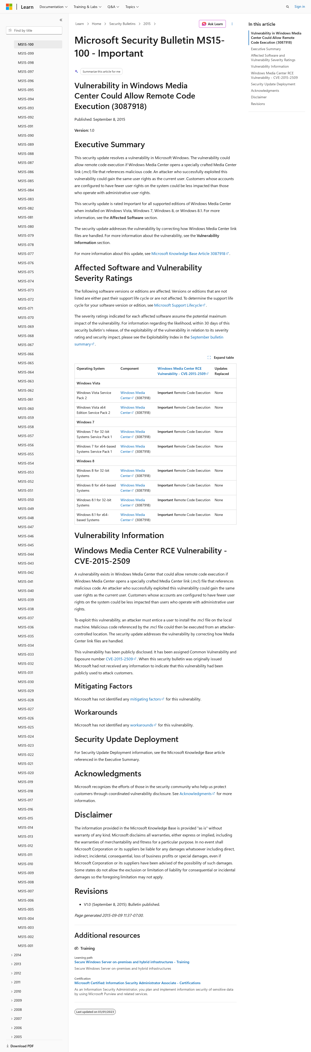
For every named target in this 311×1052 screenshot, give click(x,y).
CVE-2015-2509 (119, 658)
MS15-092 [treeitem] (26, 117)
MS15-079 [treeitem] (26, 235)
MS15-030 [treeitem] (26, 681)
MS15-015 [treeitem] (25, 818)
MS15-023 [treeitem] (26, 745)
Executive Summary (266, 48)
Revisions (258, 103)
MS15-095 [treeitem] (26, 89)
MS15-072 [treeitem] (26, 299)
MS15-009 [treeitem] (26, 872)
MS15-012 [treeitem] (25, 845)
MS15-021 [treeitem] (25, 763)
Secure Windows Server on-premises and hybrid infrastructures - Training (131, 962)
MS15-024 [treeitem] (26, 736)
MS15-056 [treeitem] (26, 445)
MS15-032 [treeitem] (26, 663)
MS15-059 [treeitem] (26, 417)
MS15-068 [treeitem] (26, 335)
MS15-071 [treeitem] (25, 308)
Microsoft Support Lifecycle (178, 305)
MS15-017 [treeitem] (25, 800)
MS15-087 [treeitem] (26, 162)
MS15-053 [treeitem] (26, 472)
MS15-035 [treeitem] (26, 636)
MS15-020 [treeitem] (26, 772)
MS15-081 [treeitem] (25, 217)
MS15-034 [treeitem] (26, 645)
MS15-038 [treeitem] (26, 608)
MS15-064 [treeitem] (26, 372)
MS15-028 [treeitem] (26, 700)
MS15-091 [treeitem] (25, 126)
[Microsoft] (9, 6)
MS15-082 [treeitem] (26, 208)
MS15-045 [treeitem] (26, 545)
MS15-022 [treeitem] (26, 754)
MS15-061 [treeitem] (25, 399)
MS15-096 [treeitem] (26, 80)
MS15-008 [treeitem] (26, 882)
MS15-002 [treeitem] (26, 936)
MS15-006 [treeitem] (26, 900)
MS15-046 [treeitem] (26, 536)
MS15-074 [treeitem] (26, 281)
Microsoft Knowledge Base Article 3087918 (188, 253)
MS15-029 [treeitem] (26, 690)
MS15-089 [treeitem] (26, 144)
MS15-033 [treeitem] (26, 654)
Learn (79, 23)
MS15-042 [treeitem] (26, 572)
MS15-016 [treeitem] (25, 809)
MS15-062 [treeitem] (26, 390)
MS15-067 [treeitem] (26, 344)
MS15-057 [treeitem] (26, 435)
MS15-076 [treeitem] (26, 262)
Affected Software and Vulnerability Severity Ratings (273, 57)
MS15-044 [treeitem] (26, 554)
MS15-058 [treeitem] (26, 426)
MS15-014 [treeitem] (25, 827)
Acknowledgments (196, 793)
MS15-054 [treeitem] (26, 463)
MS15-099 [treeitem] (26, 53)
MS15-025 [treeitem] (26, 727)
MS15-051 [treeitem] (25, 490)
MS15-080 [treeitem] (26, 226)
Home (96, 23)
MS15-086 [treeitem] (26, 171)
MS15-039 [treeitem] (26, 599)
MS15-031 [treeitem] (25, 672)
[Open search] (288, 6)
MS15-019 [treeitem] (25, 781)
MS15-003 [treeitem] (26, 927)
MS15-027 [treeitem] (26, 708)
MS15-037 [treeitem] (26, 617)
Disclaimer (259, 97)
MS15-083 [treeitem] (26, 199)
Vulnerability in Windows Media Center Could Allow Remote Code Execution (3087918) (276, 37)
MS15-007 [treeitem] (26, 891)
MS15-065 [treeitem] (26, 362)
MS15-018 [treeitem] (25, 791)
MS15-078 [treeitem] (26, 244)
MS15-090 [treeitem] (26, 135)
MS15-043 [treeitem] (26, 563)
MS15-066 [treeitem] (26, 353)
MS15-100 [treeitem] (26, 44)
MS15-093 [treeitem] (26, 108)
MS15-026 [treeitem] (26, 718)
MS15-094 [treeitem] (26, 99)
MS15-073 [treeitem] (26, 290)
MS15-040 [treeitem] (26, 590)
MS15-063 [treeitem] (26, 381)
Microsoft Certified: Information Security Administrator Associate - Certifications (137, 983)
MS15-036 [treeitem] (26, 627)
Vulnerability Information (270, 66)
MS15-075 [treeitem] (26, 271)
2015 (147, 23)
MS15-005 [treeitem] (26, 909)
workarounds (141, 724)
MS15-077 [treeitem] (26, 253)
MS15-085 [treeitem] (26, 180)
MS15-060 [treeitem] (26, 408)
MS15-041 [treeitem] (25, 581)
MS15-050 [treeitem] (26, 499)
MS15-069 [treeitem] (26, 326)
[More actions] (232, 24)
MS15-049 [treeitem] (26, 508)
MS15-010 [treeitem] (25, 863)
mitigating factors (145, 698)
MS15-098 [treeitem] (26, 62)
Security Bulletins (122, 23)
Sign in (300, 6)
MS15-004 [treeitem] (26, 918)
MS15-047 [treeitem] (26, 526)
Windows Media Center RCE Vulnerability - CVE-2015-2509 (274, 75)
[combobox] (34, 30)
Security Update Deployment (273, 84)
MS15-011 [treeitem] (25, 854)
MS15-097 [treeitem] (26, 71)
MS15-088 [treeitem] (26, 153)
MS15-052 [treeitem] (26, 481)
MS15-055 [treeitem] (26, 454)
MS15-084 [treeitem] (26, 190)
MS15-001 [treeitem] (25, 945)
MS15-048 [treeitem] (26, 517)
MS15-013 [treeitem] (25, 836)
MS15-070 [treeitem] (26, 317)
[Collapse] (61, 19)
